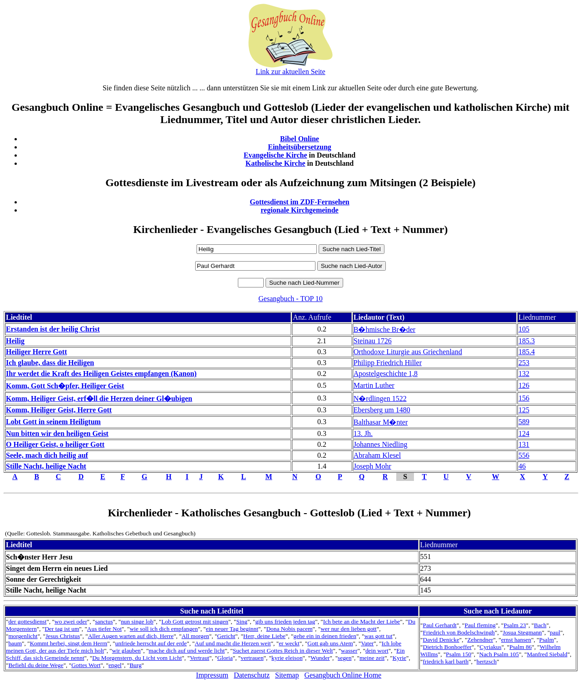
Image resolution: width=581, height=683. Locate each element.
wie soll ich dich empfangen (164, 628)
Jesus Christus (62, 636)
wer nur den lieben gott (348, 628)
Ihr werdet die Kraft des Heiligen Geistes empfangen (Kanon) (101, 373)
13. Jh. (363, 433)
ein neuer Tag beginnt (232, 628)
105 (523, 329)
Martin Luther (374, 385)
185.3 (526, 341)
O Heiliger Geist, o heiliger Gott (55, 444)
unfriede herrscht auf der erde (151, 643)
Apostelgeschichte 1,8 (386, 373)
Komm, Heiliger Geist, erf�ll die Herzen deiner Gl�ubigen (99, 398)
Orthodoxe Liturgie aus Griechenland (408, 352)
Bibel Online (299, 139)
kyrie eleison (286, 657)
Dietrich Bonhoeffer (447, 646)
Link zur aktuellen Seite (290, 71)
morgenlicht (22, 636)
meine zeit (371, 657)
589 (523, 422)
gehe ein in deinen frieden (324, 636)
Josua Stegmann (522, 632)
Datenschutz (252, 675)
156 (523, 398)
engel (115, 665)
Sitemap (287, 675)
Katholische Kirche (275, 163)
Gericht (226, 636)
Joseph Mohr (372, 466)
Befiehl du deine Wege (35, 665)
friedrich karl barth (446, 661)
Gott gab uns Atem (330, 643)
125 (523, 410)
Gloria (225, 657)
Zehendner (480, 639)
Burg (135, 665)
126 (523, 385)
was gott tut (378, 636)
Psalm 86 (520, 646)
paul (555, 632)
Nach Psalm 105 (499, 654)
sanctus (104, 621)
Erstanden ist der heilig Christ (53, 329)
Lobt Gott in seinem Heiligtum (53, 422)
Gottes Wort (85, 665)
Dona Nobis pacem (289, 628)
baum (15, 643)
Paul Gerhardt (440, 625)
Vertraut (199, 657)
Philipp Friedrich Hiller (388, 362)
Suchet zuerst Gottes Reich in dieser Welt (283, 650)
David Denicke (441, 639)
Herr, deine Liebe (264, 636)
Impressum (212, 675)
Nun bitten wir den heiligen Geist (57, 433)
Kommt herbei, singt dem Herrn (69, 643)
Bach (540, 625)
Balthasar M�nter (381, 422)
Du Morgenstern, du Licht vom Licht (137, 657)
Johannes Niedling (381, 444)
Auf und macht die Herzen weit (233, 643)
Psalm (546, 639)
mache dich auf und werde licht (187, 650)
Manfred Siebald (547, 654)
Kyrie (399, 657)
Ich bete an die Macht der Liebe (361, 621)
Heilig (15, 341)
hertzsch (487, 661)
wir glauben (126, 650)
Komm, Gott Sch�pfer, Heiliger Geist (65, 386)
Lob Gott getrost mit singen (195, 621)
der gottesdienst (27, 621)
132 (523, 373)
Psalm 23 (515, 625)
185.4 (526, 352)
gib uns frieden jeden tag (285, 621)
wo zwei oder (70, 621)
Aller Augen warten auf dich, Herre (131, 636)
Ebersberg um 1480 (382, 410)
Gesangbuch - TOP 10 (290, 298)
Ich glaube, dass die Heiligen (50, 362)
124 (523, 433)
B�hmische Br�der (384, 329)
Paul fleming (479, 625)
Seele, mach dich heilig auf (47, 455)
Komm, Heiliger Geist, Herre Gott (59, 410)
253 (523, 362)
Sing (241, 621)
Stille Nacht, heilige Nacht (46, 466)
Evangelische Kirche (275, 155)
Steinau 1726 (373, 341)
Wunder (320, 657)
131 (523, 444)
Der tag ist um (61, 628)
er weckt (289, 643)
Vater (367, 643)
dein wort (377, 650)
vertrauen (252, 657)
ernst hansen (516, 639)
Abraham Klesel (377, 455)
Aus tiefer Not (104, 628)
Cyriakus (491, 646)
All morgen (195, 636)
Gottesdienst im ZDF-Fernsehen (300, 202)
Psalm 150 (458, 654)
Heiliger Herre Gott (36, 352)
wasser (349, 650)
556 (523, 455)
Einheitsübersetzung (299, 147)
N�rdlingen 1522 (380, 398)
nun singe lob (137, 621)
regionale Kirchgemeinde (299, 210)
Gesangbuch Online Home (342, 675)
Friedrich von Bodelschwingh (459, 632)
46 (522, 466)
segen (344, 657)
